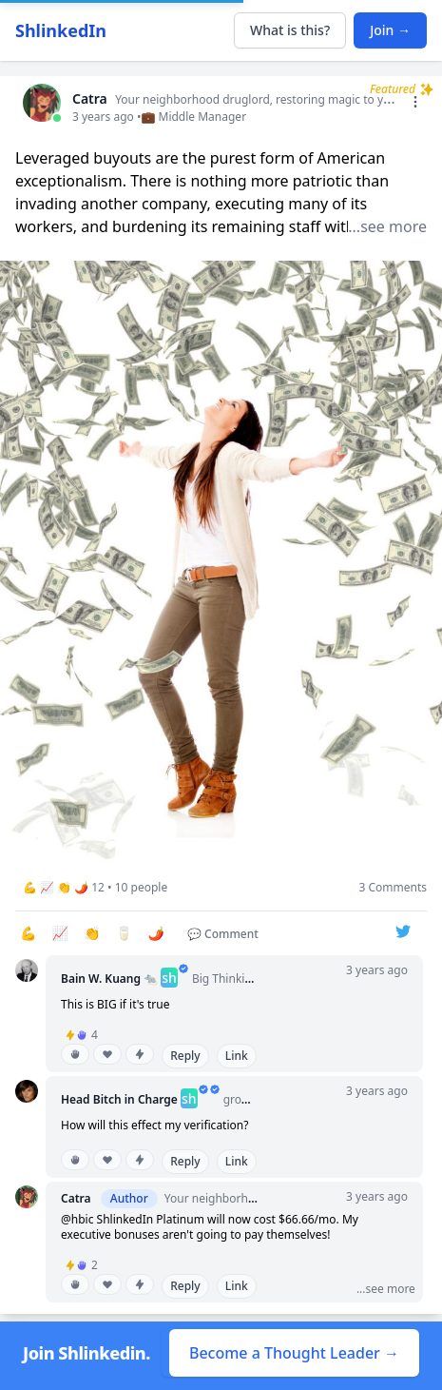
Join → (390, 30)
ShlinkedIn (60, 30)
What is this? (290, 30)
